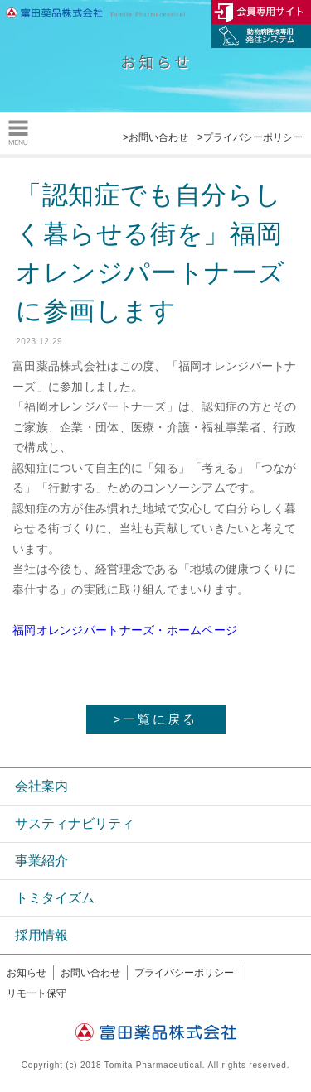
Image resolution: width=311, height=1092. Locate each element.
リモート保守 (36, 993)
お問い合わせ (90, 973)
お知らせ (26, 973)
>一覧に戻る (156, 719)
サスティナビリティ (74, 823)
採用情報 (41, 935)
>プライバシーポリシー (250, 137)
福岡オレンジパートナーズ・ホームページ (124, 630)
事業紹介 (41, 861)
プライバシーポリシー (184, 973)
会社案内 (41, 786)
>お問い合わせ (155, 137)
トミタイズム (55, 898)
